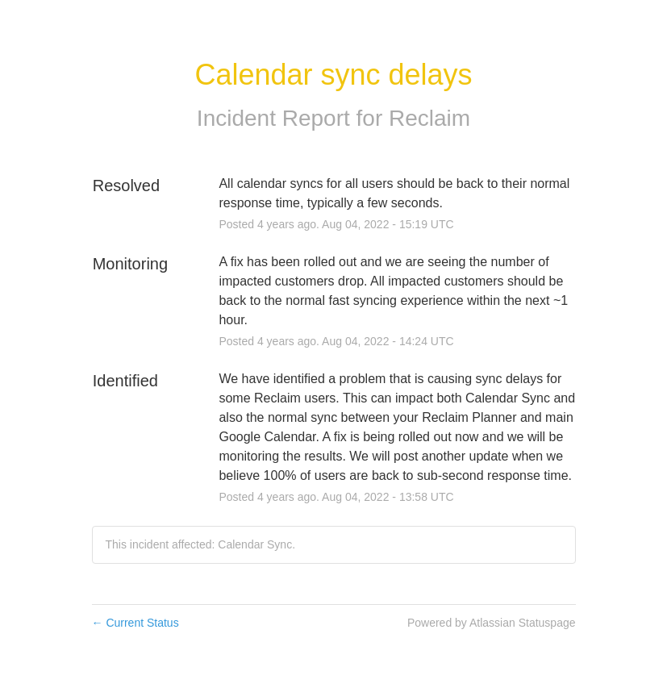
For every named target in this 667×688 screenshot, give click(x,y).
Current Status (135, 622)
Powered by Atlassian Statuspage (491, 622)
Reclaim (429, 118)
